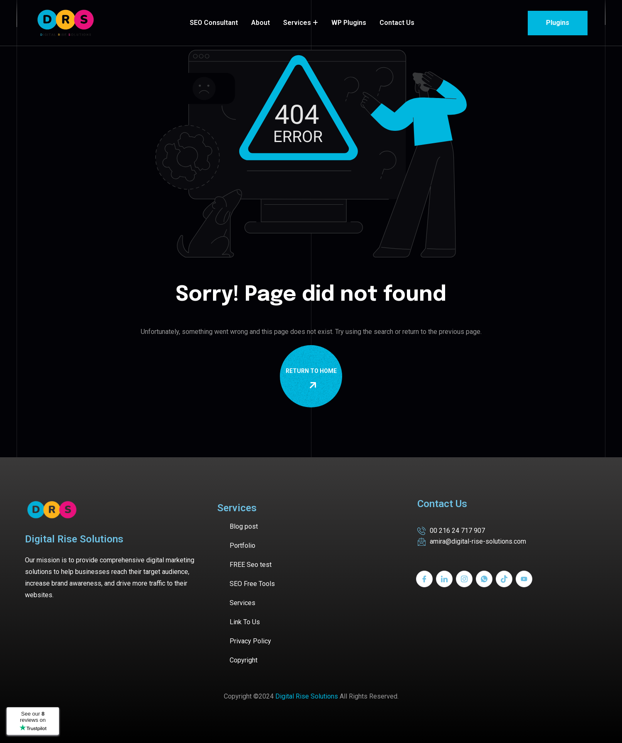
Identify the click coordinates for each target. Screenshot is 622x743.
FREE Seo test (251, 565)
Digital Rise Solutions (306, 696)
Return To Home (312, 379)
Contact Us (397, 23)
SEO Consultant (214, 23)
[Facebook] (424, 579)
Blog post (244, 526)
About (260, 23)
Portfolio (242, 545)
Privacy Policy (250, 641)
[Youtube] (524, 579)
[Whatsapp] (484, 579)
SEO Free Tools (252, 584)
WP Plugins (348, 23)
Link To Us (245, 622)
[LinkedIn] (444, 579)
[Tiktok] (504, 579)
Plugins (557, 23)
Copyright (243, 660)
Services (297, 23)
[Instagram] (464, 579)
